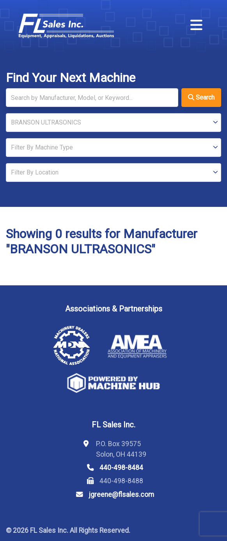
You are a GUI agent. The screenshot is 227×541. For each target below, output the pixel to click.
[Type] (113, 147)
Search (201, 97)
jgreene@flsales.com (121, 494)
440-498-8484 (121, 468)
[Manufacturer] (113, 122)
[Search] (92, 97)
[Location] (113, 172)
